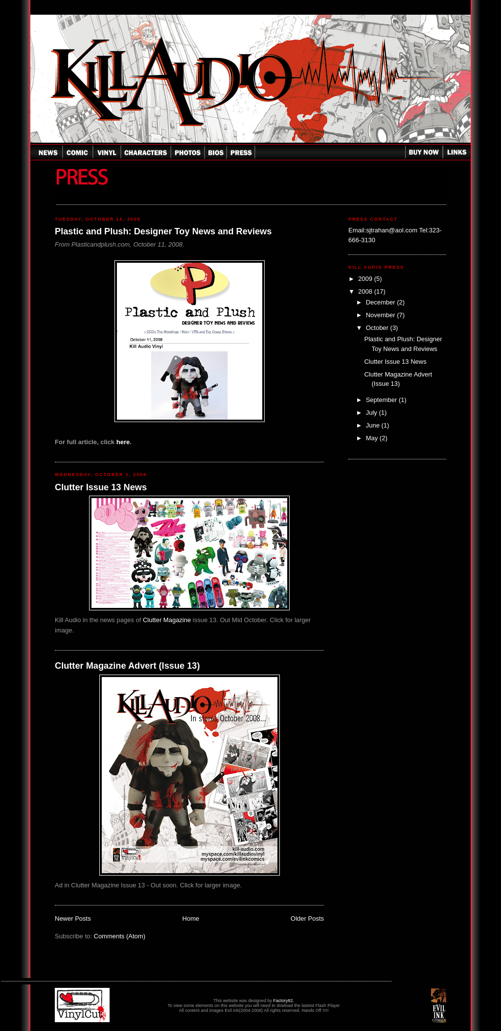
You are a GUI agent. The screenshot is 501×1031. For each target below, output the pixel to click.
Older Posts (307, 918)
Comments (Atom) (119, 936)
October (378, 327)
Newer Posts (73, 918)
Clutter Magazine (167, 620)
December (381, 302)
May (373, 438)
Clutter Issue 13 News (101, 487)
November (381, 315)
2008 (366, 291)
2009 (366, 278)
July (372, 412)
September (382, 399)
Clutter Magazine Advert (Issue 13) (127, 666)
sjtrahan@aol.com (391, 230)
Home (191, 918)
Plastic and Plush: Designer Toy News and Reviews (163, 231)
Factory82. (283, 1000)
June (374, 425)
